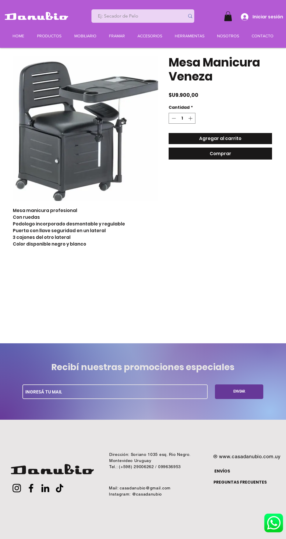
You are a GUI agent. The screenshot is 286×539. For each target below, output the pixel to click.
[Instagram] (16, 488)
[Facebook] (31, 488)
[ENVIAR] (239, 391)
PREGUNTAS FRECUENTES (240, 482)
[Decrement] (173, 118)
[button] (228, 16)
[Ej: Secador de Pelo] (136, 16)
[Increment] (191, 118)
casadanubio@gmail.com (145, 488)
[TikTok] (59, 488)
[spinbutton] (182, 118)
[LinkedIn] (45, 488)
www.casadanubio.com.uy (250, 456)
